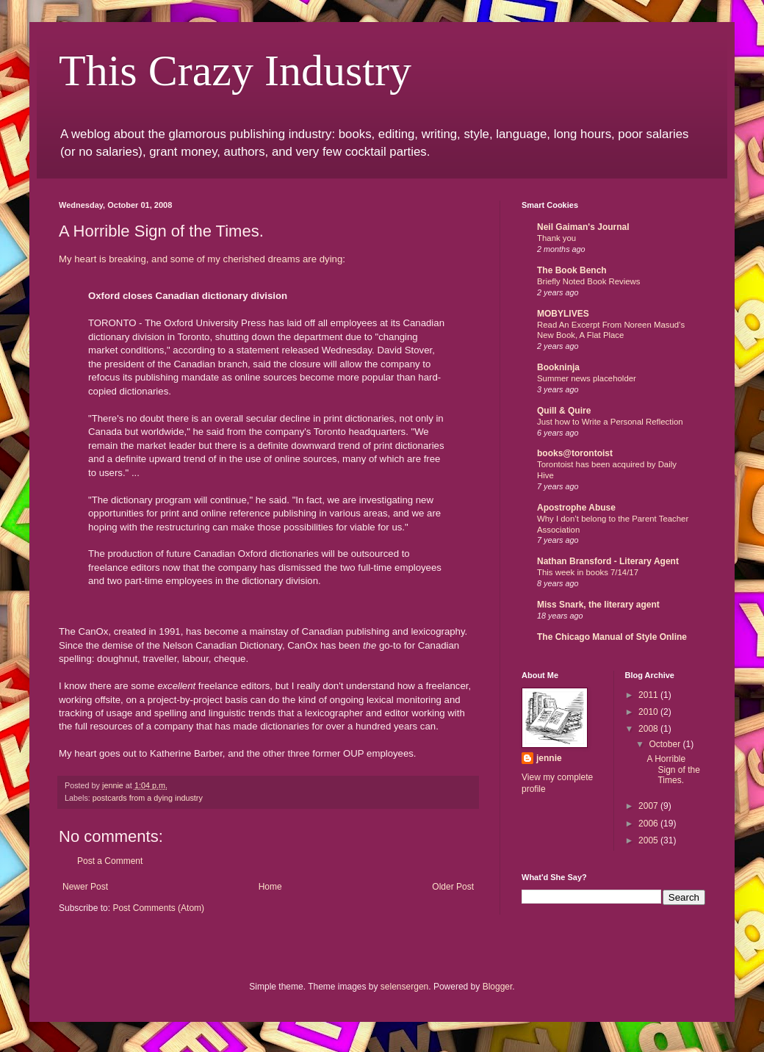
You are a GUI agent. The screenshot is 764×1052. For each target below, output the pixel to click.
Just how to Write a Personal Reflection (610, 421)
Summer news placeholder (586, 378)
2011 (649, 695)
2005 (649, 840)
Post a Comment (110, 861)
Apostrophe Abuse (576, 507)
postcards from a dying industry (148, 797)
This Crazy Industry (235, 70)
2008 (649, 729)
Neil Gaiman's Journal (583, 227)
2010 (649, 712)
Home (270, 887)
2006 (649, 823)
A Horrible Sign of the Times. (672, 769)
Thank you (556, 238)
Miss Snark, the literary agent (598, 604)
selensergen (404, 986)
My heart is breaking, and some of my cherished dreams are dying (200, 258)
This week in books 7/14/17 (587, 572)
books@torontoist (575, 453)
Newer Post (85, 887)
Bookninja (558, 367)
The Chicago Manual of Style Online (612, 637)
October (665, 744)
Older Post (453, 887)
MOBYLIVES (563, 314)
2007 (649, 806)
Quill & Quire (564, 411)
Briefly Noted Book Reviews (589, 281)
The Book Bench (572, 270)
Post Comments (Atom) (158, 908)
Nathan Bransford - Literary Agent (608, 561)
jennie (549, 758)
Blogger (498, 986)
